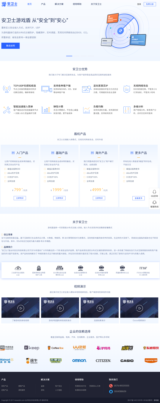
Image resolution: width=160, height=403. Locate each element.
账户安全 (58, 386)
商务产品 (4, 386)
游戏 (42, 390)
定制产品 (4, 390)
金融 (42, 386)
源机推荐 (21, 390)
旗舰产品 (21, 386)
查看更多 (138, 198)
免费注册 (150, 4)
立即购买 (20, 198)
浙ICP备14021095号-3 (135, 400)
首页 (29, 4)
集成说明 (10, 45)
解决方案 (59, 4)
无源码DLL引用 (94, 386)
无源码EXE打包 (80, 386)
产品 (43, 4)
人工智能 (58, 390)
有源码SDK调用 (80, 390)
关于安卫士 (96, 4)
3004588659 (117, 391)
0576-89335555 (119, 385)
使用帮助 (77, 4)
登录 (139, 4)
